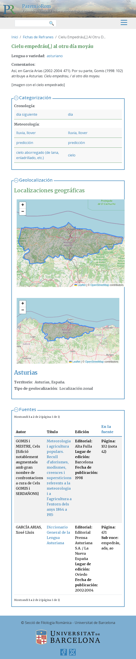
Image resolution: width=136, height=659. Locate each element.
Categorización (35, 98)
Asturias (26, 372)
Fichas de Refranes (38, 37)
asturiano (55, 55)
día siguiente (26, 114)
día (70, 114)
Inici (14, 37)
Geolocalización (36, 180)
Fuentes (27, 409)
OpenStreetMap (99, 285)
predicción (24, 142)
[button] (22, 205)
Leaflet (80, 285)
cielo (71, 155)
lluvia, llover (26, 132)
